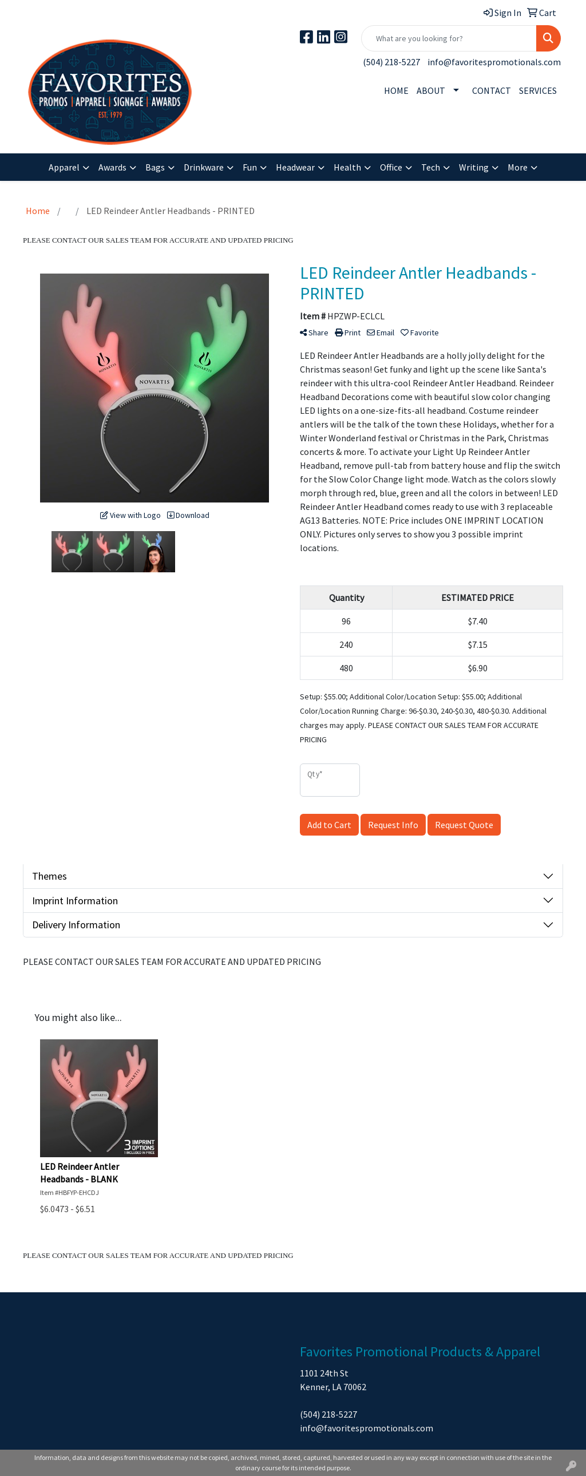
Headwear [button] (295, 167)
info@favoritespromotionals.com (494, 62)
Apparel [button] (64, 167)
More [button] (518, 167)
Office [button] (391, 167)
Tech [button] (430, 167)
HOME (396, 90)
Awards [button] (112, 167)
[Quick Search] (449, 38)
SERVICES (538, 90)
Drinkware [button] (204, 167)
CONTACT (491, 90)
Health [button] (347, 167)
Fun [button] (250, 167)
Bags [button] (155, 167)
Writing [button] (474, 167)
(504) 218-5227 (391, 62)
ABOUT (431, 90)
